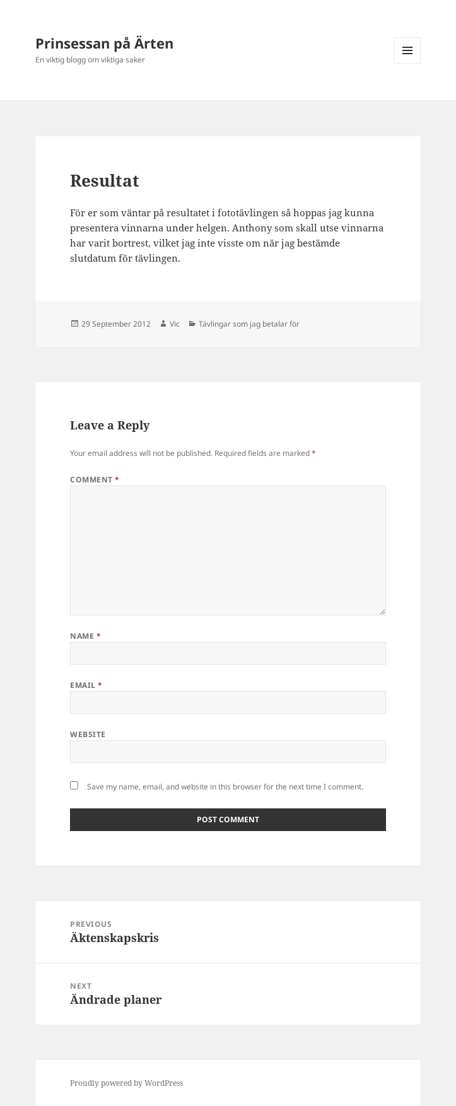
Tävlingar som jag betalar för (249, 323)
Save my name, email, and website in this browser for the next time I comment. (225, 786)
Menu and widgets (408, 63)
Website (87, 734)
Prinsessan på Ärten (104, 42)
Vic (175, 323)
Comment (94, 479)
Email (86, 685)
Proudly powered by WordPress (126, 1083)
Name (85, 636)
